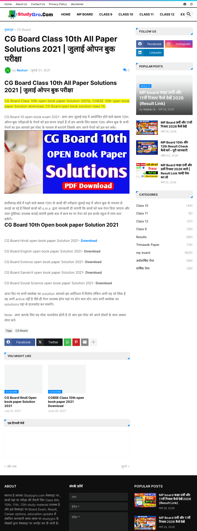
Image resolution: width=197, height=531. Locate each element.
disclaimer (77, 4)
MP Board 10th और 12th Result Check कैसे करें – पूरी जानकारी (174, 146)
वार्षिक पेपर (164, 268)
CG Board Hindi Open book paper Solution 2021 (20, 401)
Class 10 (125, 14)
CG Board (24, 29)
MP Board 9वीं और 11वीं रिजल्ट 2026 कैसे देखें (176, 124)
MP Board (85, 14)
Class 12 (167, 14)
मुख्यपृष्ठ (8, 29)
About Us (21, 4)
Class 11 (146, 14)
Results (164, 237)
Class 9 (105, 14)
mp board (164, 252)
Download (89, 241)
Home (8, 4)
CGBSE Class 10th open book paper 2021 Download (66, 401)
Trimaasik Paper (164, 245)
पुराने (124, 466)
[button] (189, 14)
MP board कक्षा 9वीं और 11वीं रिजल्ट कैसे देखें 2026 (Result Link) (175, 499)
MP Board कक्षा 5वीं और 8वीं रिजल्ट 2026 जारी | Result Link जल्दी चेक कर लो (176, 171)
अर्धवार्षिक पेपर (164, 260)
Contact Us (38, 4)
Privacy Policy (58, 4)
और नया (12, 466)
